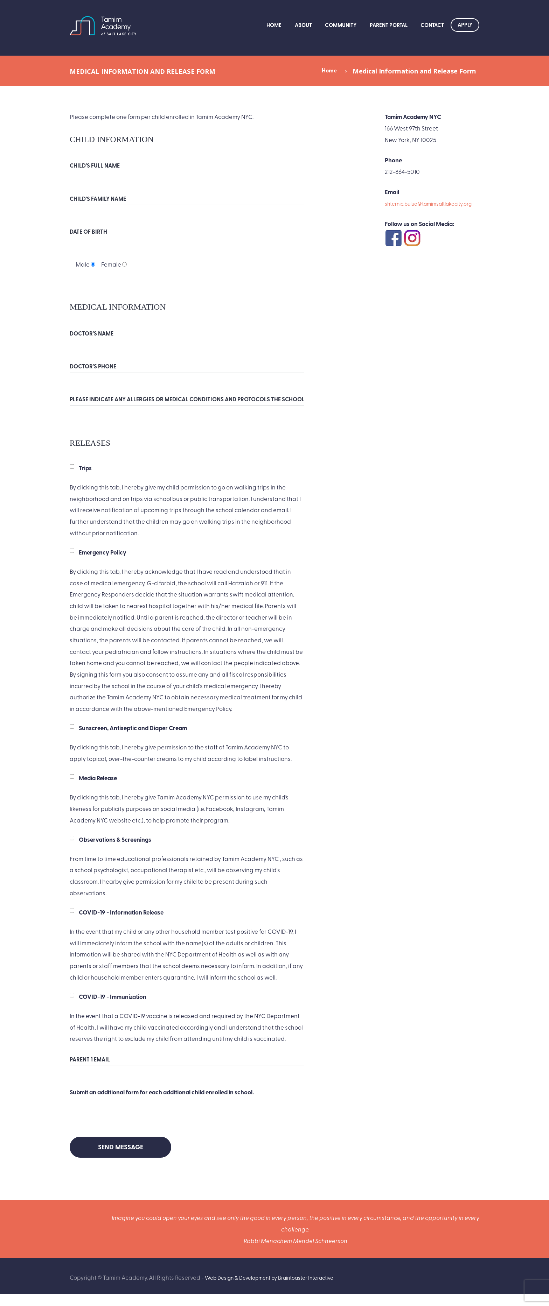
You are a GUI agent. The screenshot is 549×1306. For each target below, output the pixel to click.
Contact (432, 25)
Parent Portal (389, 25)
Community (340, 25)
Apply (465, 24)
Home (274, 25)
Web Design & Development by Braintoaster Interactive (279, 1289)
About (303, 25)
